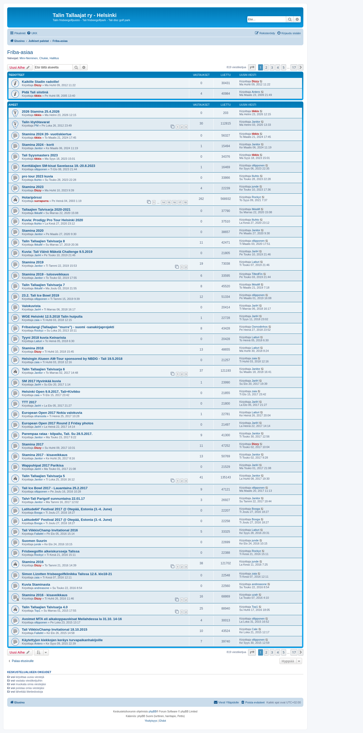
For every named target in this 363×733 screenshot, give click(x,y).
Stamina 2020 (32, 231)
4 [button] (278, 67)
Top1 (37, 610)
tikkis (37, 95)
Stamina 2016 (32, 562)
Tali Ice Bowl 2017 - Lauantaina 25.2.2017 (55, 488)
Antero (256, 91)
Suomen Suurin (34, 541)
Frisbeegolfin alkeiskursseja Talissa (50, 551)
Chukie (43, 58)
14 (163, 202)
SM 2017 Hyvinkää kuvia (41, 381)
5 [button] (284, 67)
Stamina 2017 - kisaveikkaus (44, 455)
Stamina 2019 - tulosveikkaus (45, 274)
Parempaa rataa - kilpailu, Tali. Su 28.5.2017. (57, 434)
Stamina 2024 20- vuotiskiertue (46, 134)
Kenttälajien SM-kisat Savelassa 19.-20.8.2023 (58, 166)
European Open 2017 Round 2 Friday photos (57, 423)
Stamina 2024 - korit (38, 145)
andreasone (41, 587)
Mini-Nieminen (29, 58)
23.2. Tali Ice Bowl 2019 (40, 295)
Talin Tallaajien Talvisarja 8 (43, 241)
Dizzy (37, 85)
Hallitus (54, 58)
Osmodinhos (260, 326)
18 (185, 202)
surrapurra (41, 200)
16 (174, 202)
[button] (252, 67)
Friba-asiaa (20, 52)
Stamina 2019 (32, 262)
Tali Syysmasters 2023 (40, 155)
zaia (36, 319)
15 (169, 202)
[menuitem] (32, 33)
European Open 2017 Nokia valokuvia (52, 413)
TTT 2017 (29, 402)
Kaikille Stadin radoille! (40, 82)
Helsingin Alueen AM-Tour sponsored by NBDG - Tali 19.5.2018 (72, 359)
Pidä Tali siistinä (35, 92)
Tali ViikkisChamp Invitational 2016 (50, 530)
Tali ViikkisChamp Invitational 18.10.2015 (54, 629)
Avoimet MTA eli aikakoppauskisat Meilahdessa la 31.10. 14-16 (72, 619)
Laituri (255, 261)
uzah (255, 594)
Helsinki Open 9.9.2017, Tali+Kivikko (51, 392)
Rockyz (256, 197)
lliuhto (38, 179)
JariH (37, 255)
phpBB (153, 711)
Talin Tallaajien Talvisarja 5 (43, 476)
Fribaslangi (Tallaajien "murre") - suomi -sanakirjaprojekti (68, 327)
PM (36, 125)
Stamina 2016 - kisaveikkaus (44, 595)
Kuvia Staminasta (36, 584)
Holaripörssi (32, 197)
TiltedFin (257, 273)
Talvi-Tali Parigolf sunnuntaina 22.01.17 (53, 498)
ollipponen (40, 169)
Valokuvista (31, 306)
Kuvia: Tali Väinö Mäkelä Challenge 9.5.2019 (57, 252)
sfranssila (40, 416)
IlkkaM (38, 212)
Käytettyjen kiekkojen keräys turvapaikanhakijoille (62, 640)
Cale (255, 629)
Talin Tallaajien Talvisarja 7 (43, 285)
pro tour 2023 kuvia (37, 176)
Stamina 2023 (32, 187)
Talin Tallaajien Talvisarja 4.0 (45, 607)
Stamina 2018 (32, 348)
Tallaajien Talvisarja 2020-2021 (46, 209)
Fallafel (38, 533)
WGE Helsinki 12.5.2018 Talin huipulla (52, 316)
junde (255, 186)
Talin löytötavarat (36, 122)
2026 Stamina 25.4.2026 (41, 111)
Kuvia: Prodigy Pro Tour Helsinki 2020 (52, 220)
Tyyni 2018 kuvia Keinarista (44, 337)
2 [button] (266, 67)
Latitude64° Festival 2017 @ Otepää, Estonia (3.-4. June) (67, 509)
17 (179, 202)
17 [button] (294, 67)
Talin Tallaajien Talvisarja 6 (43, 369)
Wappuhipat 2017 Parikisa (42, 465)
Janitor (256, 121)
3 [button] (272, 67)
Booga (38, 512)
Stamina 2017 (32, 444)
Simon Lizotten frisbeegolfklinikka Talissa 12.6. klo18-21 (67, 574)
